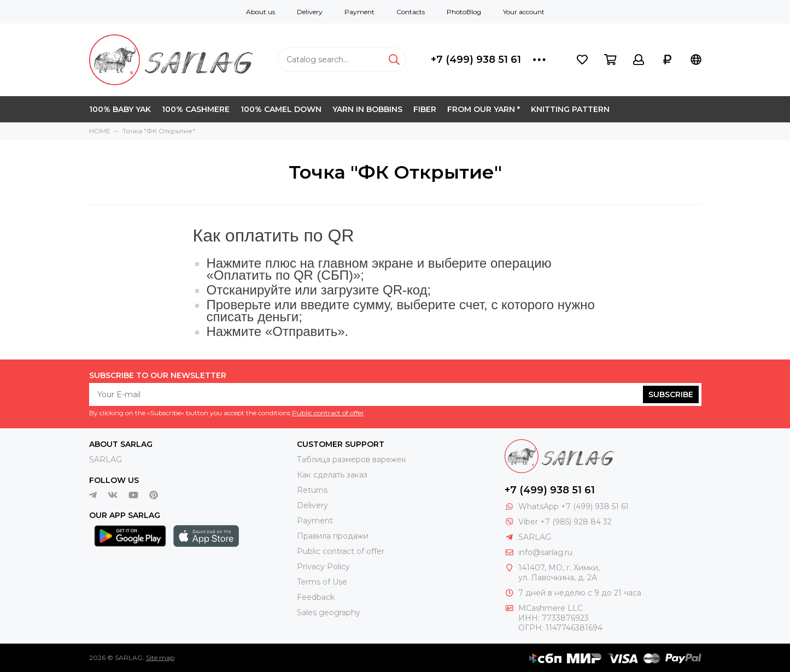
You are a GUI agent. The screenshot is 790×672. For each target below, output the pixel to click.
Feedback (316, 597)
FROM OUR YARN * (483, 109)
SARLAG (105, 459)
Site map (160, 657)
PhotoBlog (464, 12)
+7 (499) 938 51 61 (476, 60)
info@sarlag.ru (545, 552)
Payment (359, 12)
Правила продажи (332, 536)
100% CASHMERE (196, 109)
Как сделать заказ (332, 475)
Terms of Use (322, 582)
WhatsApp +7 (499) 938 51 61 (573, 506)
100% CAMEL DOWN (281, 109)
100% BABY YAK (120, 109)
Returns (312, 490)
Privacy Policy (323, 566)
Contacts (410, 12)
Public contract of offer (328, 413)
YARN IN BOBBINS (367, 109)
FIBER (424, 109)
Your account (524, 12)
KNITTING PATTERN (570, 109)
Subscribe (670, 394)
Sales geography (328, 612)
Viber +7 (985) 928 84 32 (565, 522)
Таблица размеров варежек (351, 459)
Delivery (310, 12)
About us (260, 12)
